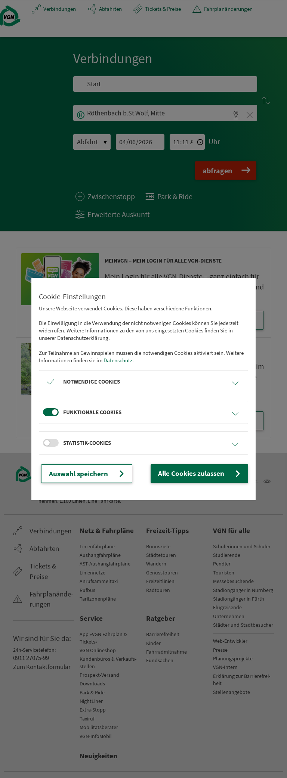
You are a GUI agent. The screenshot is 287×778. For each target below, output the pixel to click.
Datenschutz (118, 361)
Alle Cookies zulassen (207, 473)
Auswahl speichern (81, 473)
